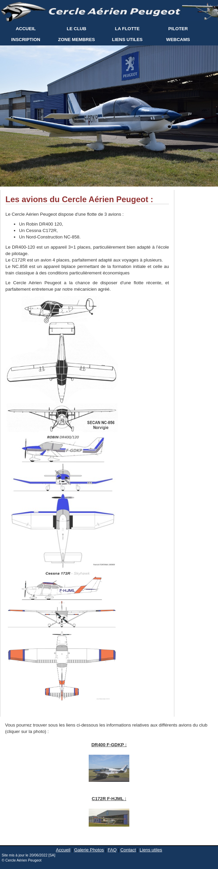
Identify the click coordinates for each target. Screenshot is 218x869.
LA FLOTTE (127, 28)
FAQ (112, 849)
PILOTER (178, 28)
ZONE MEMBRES (76, 39)
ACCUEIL (26, 28)
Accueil (63, 849)
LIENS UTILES (127, 39)
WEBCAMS (178, 39)
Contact (128, 849)
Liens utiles (150, 849)
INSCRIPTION (25, 39)
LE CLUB (76, 28)
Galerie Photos (89, 849)
